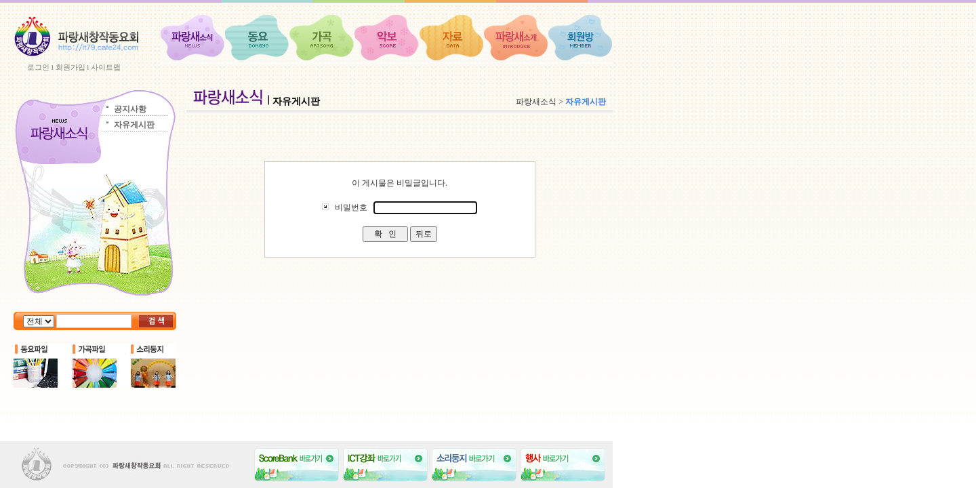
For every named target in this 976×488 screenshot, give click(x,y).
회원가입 (70, 67)
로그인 (38, 67)
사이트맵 (106, 67)
